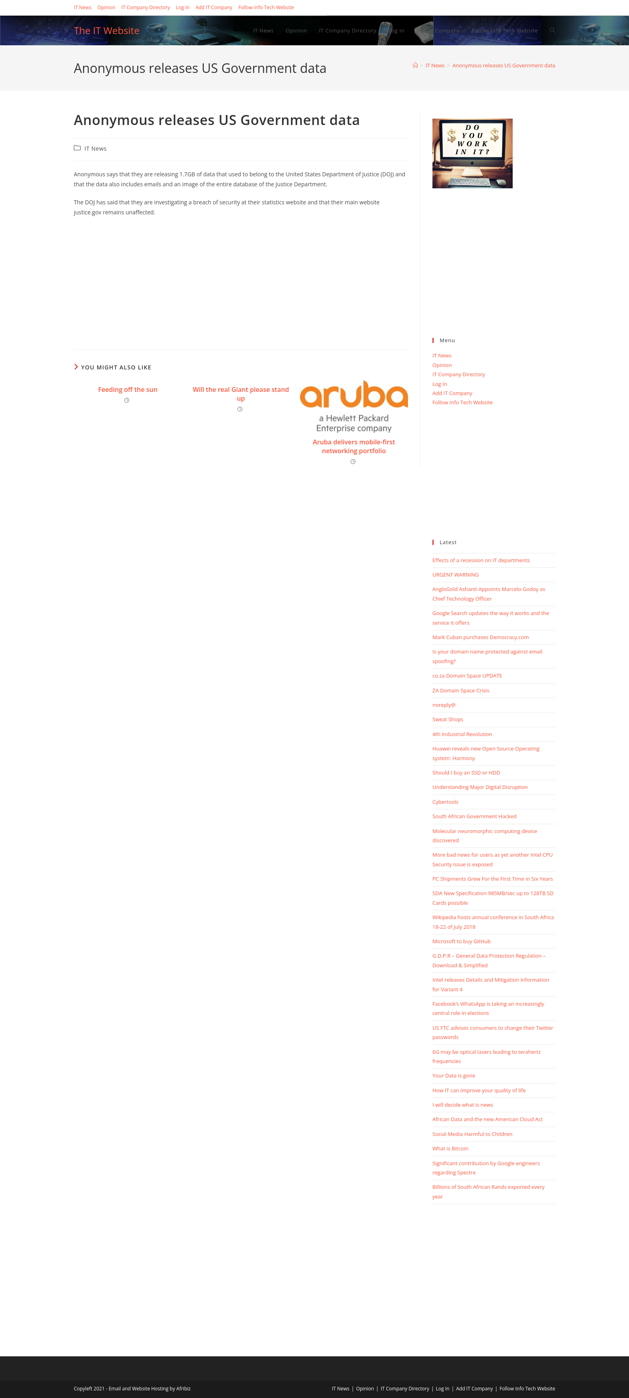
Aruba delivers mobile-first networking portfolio (354, 446)
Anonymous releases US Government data (503, 65)
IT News (82, 7)
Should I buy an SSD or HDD (466, 772)
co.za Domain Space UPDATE (467, 675)
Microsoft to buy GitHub (461, 941)
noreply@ (444, 704)
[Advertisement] (241, 281)
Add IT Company (213, 7)
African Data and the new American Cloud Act (487, 1119)
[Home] (415, 65)
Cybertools (445, 801)
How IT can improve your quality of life (479, 1090)
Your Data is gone (453, 1075)
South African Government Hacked (474, 816)
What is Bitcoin (450, 1148)
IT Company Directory (146, 7)
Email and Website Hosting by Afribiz (150, 1388)
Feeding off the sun (128, 389)
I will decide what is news (462, 1104)
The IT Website (107, 30)
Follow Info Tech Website (266, 7)
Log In (183, 7)
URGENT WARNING (455, 574)
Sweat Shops (447, 719)
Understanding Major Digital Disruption (480, 787)
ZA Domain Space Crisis (460, 690)
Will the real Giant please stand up (241, 394)
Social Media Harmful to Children (472, 1134)
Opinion (106, 7)
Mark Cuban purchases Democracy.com (480, 637)
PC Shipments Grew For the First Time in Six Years (492, 878)
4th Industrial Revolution (462, 734)
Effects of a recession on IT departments (481, 560)
